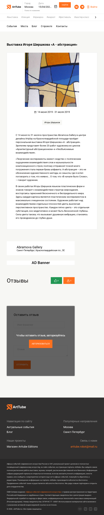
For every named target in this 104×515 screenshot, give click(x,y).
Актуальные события (20, 427)
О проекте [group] (46, 26)
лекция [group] (26, 17)
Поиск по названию (32, 11)
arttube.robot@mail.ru (84, 446)
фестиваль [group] (65, 17)
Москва (68, 427)
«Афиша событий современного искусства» (43, 492)
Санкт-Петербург (74, 432)
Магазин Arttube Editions (22, 446)
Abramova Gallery (29, 247)
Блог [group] (34, 26)
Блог (10, 432)
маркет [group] (51, 17)
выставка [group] (13, 17)
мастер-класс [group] (82, 17)
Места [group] (24, 26)
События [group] (12, 26)
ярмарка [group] (38, 17)
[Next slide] (95, 17)
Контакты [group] (61, 26)
